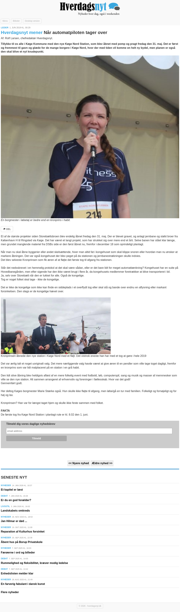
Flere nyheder (10, 592)
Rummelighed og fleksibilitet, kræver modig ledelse (34, 563)
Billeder (16, 21)
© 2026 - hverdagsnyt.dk (90, 606)
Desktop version (32, 21)
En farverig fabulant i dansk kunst (23, 583)
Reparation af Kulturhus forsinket (22, 531)
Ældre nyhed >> (102, 463)
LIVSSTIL (5, 506)
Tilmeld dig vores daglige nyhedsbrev (30, 423)
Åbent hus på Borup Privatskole (22, 542)
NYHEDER (6, 485)
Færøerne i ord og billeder (18, 552)
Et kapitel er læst (12, 489)
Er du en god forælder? (16, 500)
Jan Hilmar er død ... (14, 521)
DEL (7, 229)
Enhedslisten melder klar (17, 573)
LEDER (4, 27)
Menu (5, 21)
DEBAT (4, 496)
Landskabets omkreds (15, 510)
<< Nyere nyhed (78, 463)
